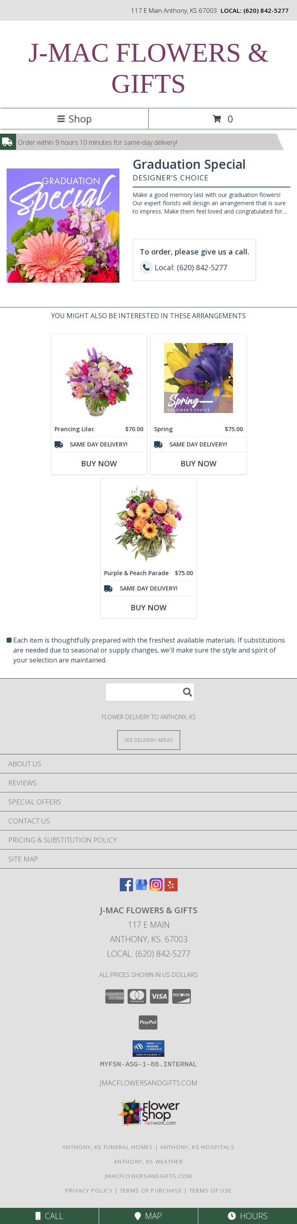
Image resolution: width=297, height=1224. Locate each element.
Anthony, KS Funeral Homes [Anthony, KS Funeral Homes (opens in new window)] (107, 1147)
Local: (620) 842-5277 (148, 953)
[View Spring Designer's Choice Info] (198, 378)
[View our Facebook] (126, 888)
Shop (74, 118)
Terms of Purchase (151, 1190)
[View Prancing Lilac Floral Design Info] (99, 378)
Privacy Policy (89, 1190)
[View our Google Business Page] (141, 888)
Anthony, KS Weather (148, 1161)
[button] (148, 1048)
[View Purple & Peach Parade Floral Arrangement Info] (148, 522)
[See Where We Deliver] (148, 740)
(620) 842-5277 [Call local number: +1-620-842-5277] (266, 10)
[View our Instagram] (156, 888)
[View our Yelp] (171, 888)
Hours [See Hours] (248, 1216)
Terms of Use (210, 1190)
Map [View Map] (148, 1216)
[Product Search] (150, 692)
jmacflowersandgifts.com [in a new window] (148, 1082)
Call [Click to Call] (49, 1216)
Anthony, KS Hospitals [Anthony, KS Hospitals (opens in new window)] (197, 1147)
